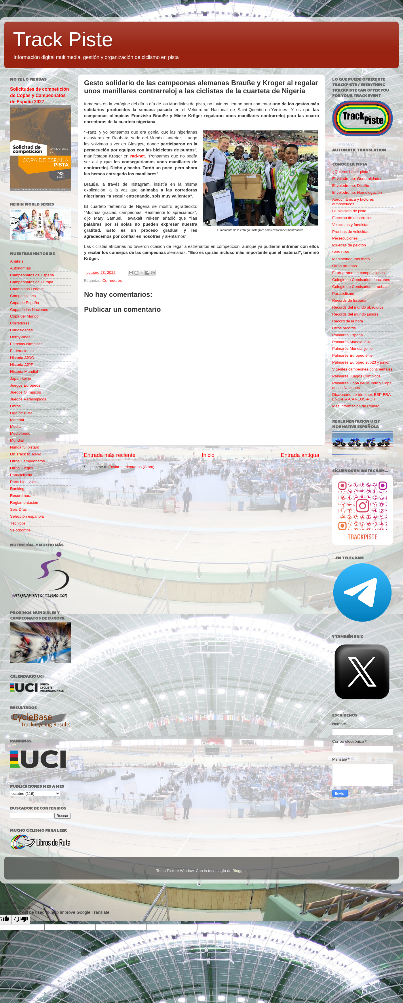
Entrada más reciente (110, 455)
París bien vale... (24, 482)
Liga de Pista (21, 413)
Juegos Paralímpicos (28, 399)
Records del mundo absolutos (358, 307)
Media (15, 426)
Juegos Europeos (25, 385)
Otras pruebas (344, 266)
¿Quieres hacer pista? (351, 172)
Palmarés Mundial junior (353, 348)
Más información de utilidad (355, 406)
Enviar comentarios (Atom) (132, 467)
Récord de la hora (347, 321)
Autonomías (20, 268)
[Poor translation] (21, 919)
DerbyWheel (20, 337)
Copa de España (24, 303)
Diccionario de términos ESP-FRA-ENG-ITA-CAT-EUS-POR (362, 396)
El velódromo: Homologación (357, 192)
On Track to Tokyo (25, 454)
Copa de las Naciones (29, 309)
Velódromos (20, 530)
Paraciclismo (21, 475)
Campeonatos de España (32, 275)
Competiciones (23, 296)
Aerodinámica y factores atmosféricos (353, 201)
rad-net (137, 156)
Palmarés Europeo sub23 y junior (361, 362)
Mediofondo (20, 433)
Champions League (27, 289)
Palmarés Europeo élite (352, 355)
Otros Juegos (21, 468)
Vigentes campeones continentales (362, 369)
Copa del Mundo (24, 316)
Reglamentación (24, 502)
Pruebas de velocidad (351, 231)
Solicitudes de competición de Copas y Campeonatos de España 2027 (39, 95)
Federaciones (22, 351)
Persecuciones (345, 238)
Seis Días (18, 509)
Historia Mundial (24, 371)
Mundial (17, 440)
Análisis (17, 261)
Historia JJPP (21, 364)
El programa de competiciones (358, 273)
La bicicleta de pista (349, 211)
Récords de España (349, 300)
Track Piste (63, 39)
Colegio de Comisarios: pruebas (359, 286)
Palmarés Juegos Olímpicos (356, 376)
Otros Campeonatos (27, 461)
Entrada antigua (300, 455)
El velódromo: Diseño (350, 185)
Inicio (208, 455)
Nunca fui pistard (24, 447)
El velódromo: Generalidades (357, 178)
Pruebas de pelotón (349, 245)
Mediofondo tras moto (351, 259)
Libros (15, 406)
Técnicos (18, 523)
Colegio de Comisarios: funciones (361, 280)
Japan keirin (20, 378)
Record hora (20, 495)
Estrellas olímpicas (26, 344)
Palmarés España (347, 335)
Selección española (27, 516)
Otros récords (344, 328)
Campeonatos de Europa (31, 282)
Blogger (239, 871)
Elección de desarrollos (352, 218)
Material (17, 420)
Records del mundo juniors (355, 314)
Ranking (17, 489)
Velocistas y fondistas (350, 225)
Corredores (112, 280)
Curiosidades (21, 330)
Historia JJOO (22, 358)
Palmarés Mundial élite (352, 342)
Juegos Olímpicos (25, 392)
